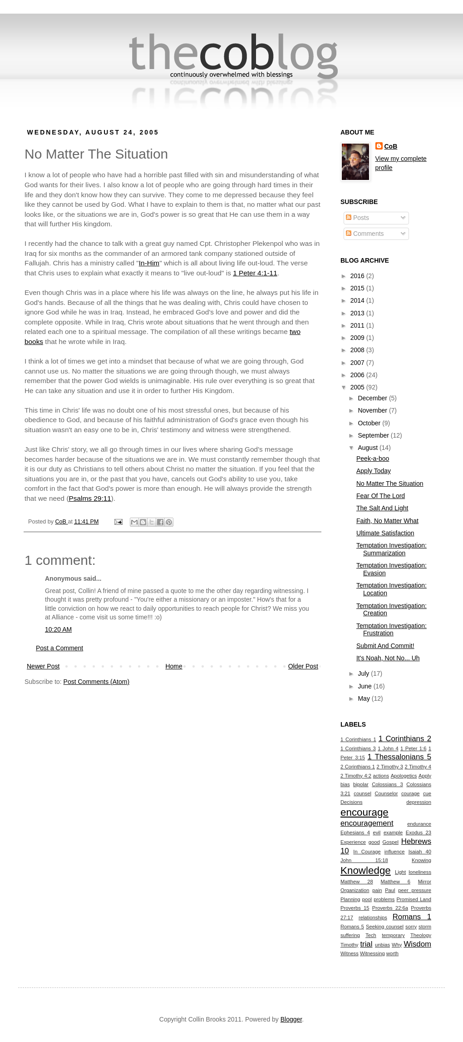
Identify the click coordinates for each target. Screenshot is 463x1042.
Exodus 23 (418, 832)
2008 (358, 350)
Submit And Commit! (385, 645)
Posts (357, 217)
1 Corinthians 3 (358, 748)
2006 (358, 375)
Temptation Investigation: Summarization (391, 549)
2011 (358, 325)
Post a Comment (59, 648)
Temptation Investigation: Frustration (391, 629)
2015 (358, 288)
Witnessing (372, 953)
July (364, 673)
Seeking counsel (385, 926)
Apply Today (373, 470)
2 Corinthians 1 (357, 766)
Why (397, 944)
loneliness (420, 872)
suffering (350, 935)
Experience (353, 842)
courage (410, 793)
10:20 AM (58, 629)
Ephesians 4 (355, 832)
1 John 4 (388, 748)
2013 (358, 313)
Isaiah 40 (420, 851)
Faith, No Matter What (387, 520)
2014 (358, 300)
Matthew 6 (395, 881)
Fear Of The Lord (380, 495)
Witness (349, 953)
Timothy (349, 944)
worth (392, 953)
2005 (358, 387)
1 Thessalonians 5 (399, 757)
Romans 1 (412, 916)
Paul (390, 890)
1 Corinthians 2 (405, 738)
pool (367, 899)
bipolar (361, 784)
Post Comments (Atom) (96, 681)
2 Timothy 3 (389, 766)
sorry (411, 926)
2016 (358, 275)
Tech (370, 935)
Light (400, 872)
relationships (373, 917)
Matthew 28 (356, 881)
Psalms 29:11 (90, 498)
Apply (425, 775)
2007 (358, 362)
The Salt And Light (382, 508)
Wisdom (417, 944)
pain (377, 890)
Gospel (391, 842)
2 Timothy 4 (417, 766)
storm (425, 926)
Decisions (351, 802)
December (373, 398)
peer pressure (414, 890)
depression (418, 802)
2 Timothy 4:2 (355, 775)
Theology (420, 935)
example (393, 832)
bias (345, 784)
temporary (393, 935)
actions (381, 775)
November (373, 410)
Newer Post (43, 666)
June (365, 686)
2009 (358, 337)
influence (394, 851)
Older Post (303, 666)
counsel (362, 793)
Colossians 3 (387, 784)
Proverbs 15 (354, 908)
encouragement (367, 823)
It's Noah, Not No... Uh (388, 658)
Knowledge (365, 870)
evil (377, 832)
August (368, 447)
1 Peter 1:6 (413, 748)
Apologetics (404, 775)
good (374, 842)
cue (427, 793)
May (364, 698)
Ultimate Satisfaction (385, 533)
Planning (350, 899)
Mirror (424, 881)
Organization (354, 890)
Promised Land (414, 899)
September (374, 435)
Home (173, 666)
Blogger (291, 1019)
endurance (419, 824)
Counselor (386, 793)
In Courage (366, 851)
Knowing (421, 860)
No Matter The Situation (390, 483)
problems (384, 899)
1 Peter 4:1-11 (255, 273)
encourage (364, 812)
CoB (391, 146)
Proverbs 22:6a (390, 908)
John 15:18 (364, 860)
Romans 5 (352, 926)
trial (366, 944)
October (370, 423)
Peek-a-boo (372, 458)
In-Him (149, 263)
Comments (365, 233)
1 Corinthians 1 (358, 739)
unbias (382, 944)
